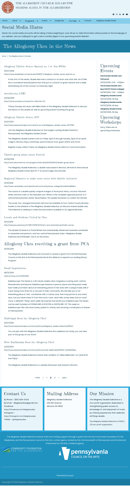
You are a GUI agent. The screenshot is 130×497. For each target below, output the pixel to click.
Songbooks (64, 22)
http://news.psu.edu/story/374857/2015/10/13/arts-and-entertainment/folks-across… (43, 236)
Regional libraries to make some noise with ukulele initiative (47, 187)
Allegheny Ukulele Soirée (114, 22)
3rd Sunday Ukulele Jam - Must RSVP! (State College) (112, 90)
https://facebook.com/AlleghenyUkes (21, 421)
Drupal (71, 487)
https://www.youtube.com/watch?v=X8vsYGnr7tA (27, 108)
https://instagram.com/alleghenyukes (21, 427)
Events (48, 23)
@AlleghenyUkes (19, 431)
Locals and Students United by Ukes (40, 228)
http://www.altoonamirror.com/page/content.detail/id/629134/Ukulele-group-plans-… (43, 169)
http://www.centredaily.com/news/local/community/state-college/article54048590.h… (43, 197)
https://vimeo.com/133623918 (17, 287)
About (17, 23)
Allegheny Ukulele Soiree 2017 (33, 123)
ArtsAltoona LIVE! (22, 99)
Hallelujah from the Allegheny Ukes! (39, 329)
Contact (93, 22)
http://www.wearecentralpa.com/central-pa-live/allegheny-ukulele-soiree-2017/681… (43, 131)
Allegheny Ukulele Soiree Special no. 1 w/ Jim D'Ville (45, 70)
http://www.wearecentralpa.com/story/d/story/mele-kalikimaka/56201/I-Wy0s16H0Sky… (44, 361)
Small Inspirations (22, 279)
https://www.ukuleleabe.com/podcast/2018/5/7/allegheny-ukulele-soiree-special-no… (43, 80)
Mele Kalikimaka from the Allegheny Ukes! (46, 353)
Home (5, 22)
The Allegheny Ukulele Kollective (58, 4)
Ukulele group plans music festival (38, 160)
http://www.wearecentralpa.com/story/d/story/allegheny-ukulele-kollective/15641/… (42, 337)
